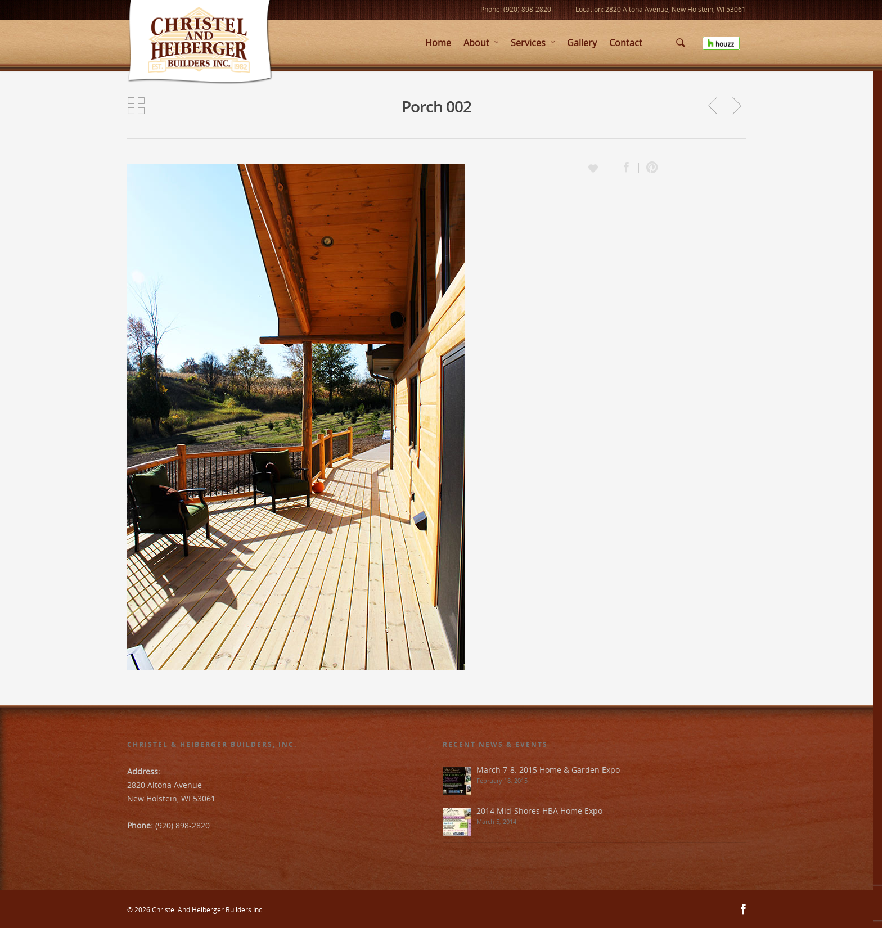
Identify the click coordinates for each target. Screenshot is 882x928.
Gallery (582, 43)
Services (533, 43)
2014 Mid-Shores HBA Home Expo (539, 810)
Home (438, 43)
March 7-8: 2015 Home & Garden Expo (548, 769)
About (482, 43)
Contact (625, 43)
